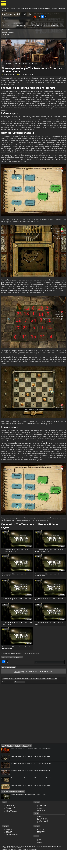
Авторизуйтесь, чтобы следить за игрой (46, 14)
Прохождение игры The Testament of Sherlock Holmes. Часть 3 (33, 748)
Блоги (39, 838)
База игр (8, 808)
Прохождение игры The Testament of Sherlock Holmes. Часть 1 (33, 770)
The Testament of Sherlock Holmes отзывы (39, 678)
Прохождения (41, 804)
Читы (4, 37)
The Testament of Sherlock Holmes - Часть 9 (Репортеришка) (16, 647)
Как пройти (6, 29)
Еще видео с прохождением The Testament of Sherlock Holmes (21, 653)
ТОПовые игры (19, 681)
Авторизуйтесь (19, 671)
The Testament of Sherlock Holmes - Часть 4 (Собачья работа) (49, 574)
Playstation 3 (45, 25)
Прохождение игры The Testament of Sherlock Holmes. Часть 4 (33, 762)
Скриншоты (6, 34)
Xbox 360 (15, 25)
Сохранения (41, 809)
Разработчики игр (11, 811)
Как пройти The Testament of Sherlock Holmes (14, 745)
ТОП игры (9, 809)
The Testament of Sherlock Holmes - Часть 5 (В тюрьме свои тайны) (17, 598)
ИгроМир (40, 841)
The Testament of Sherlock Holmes (28, 9)
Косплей (40, 840)
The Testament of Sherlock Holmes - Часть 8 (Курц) (49, 623)
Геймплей (9, 832)
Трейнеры (40, 808)
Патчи (39, 832)
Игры (14, 9)
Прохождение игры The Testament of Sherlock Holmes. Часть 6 (33, 755)
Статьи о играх (42, 817)
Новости (40, 816)
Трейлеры (9, 830)
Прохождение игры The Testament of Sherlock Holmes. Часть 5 (33, 784)
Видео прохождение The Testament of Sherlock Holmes (30, 794)
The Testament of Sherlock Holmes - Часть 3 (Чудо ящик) (16, 574)
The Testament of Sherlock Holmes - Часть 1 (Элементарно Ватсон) (16, 550)
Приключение (17, 23)
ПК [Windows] (30, 25)
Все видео (9, 829)
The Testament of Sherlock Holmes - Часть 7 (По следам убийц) (16, 623)
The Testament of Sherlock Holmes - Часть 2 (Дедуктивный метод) (49, 550)
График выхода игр (12, 806)
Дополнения (41, 830)
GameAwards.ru (6, 9)
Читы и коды (41, 806)
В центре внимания (43, 822)
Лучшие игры (10, 804)
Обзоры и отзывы (8, 32)
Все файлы (40, 829)
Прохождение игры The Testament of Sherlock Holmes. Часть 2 (33, 777)
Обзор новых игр (42, 819)
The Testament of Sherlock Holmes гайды (14, 678)
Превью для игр (42, 820)
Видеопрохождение (12, 833)
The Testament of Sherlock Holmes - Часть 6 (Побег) (49, 598)
